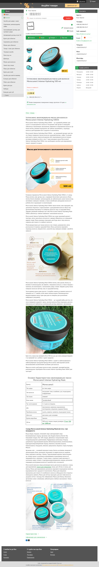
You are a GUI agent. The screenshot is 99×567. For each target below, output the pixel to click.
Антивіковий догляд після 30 (12, 35)
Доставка (30, 555)
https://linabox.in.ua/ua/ (83, 34)
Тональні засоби (8, 52)
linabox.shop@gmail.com (84, 41)
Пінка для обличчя (9, 69)
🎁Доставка (88, 37)
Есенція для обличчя (10, 79)
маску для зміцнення (44, 467)
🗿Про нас (63, 37)
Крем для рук (8, 85)
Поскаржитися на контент (49, 565)
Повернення (30, 557)
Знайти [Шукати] (68, 18)
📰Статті (6, 95)
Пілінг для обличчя (9, 82)
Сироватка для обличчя (11, 42)
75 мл (66, 421)
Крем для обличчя (9, 38)
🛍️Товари (51, 37)
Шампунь (6, 59)
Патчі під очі (7, 55)
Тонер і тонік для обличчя (12, 48)
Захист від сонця (9, 65)
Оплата (29, 552)
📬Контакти (75, 37)
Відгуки (52, 555)
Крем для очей (8, 72)
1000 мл (47, 423)
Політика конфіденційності (65, 565)
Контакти (6, 557)
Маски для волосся (9, 62)
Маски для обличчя (10, 45)
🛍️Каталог (7, 18)
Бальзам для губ (9, 92)
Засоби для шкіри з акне (11, 21)
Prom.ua (59, 563)
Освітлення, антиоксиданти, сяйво (12, 25)
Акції (51, 552)
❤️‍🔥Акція (6, 14)
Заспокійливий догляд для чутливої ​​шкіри (12, 31)
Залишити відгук (68, 28)
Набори (6, 89)
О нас (5, 555)
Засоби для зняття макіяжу (12, 75)
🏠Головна (31, 37)
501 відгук (82, 1)
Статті (5, 552)
